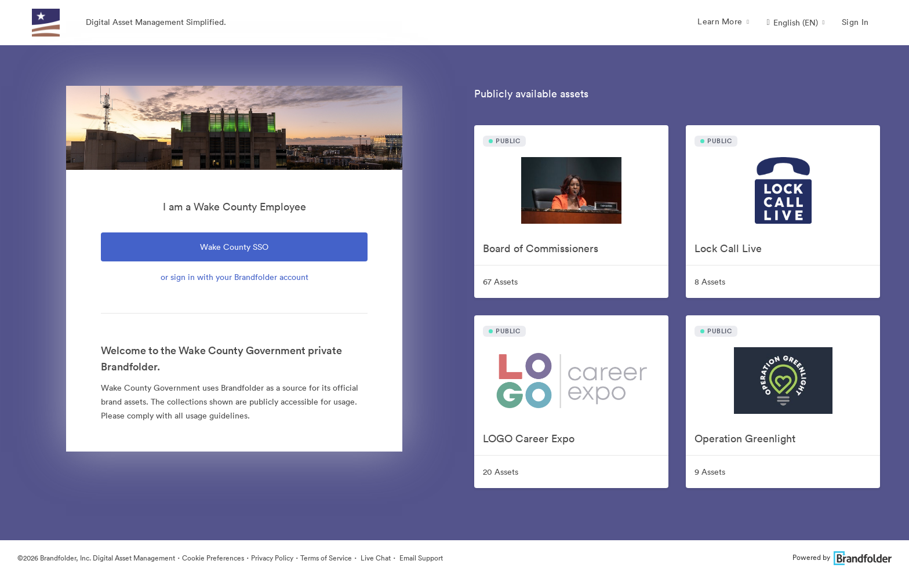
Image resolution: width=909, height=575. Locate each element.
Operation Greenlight (745, 438)
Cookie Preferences (213, 558)
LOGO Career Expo (529, 438)
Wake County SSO (234, 247)
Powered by (842, 557)
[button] (795, 22)
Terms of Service (326, 558)
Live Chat (375, 558)
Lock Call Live (728, 248)
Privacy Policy (272, 558)
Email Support (420, 558)
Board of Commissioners (540, 248)
